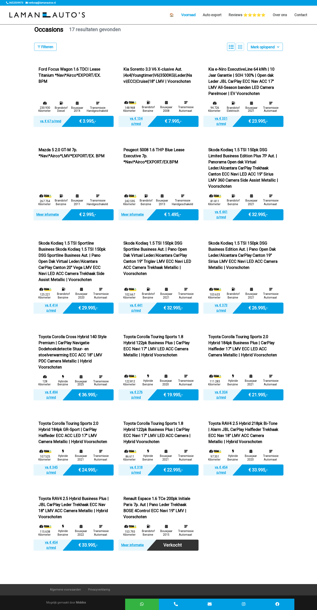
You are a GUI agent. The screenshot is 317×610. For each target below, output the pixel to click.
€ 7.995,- (173, 121)
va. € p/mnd (50, 121)
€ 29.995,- (87, 308)
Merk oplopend (265, 47)
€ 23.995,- (257, 121)
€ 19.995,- (173, 394)
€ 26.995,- (257, 308)
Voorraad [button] (188, 15)
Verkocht (172, 545)
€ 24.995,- (87, 469)
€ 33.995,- (257, 469)
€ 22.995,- (173, 469)
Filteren (45, 47)
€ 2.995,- (87, 214)
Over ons (280, 15)
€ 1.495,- (172, 214)
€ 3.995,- (87, 121)
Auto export (212, 15)
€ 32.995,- (257, 214)
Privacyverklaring (99, 589)
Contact (300, 15)
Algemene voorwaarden (65, 589)
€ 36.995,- (87, 394)
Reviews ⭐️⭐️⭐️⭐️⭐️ (247, 15)
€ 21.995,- (257, 394)
